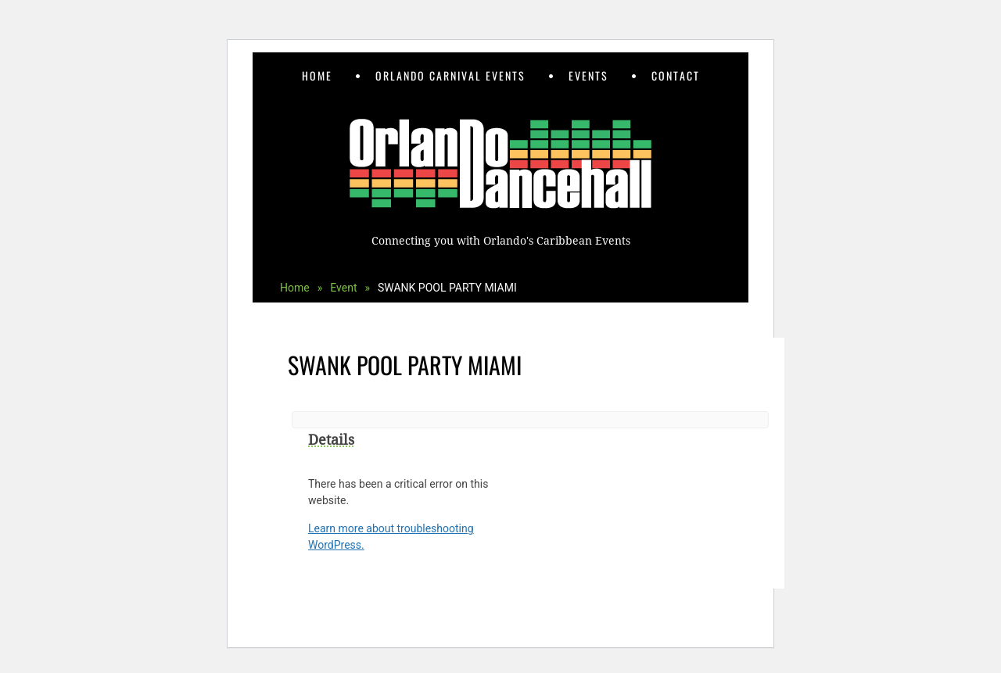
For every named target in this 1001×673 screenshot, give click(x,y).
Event (350, 288)
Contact (675, 75)
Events (588, 75)
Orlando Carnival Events (450, 75)
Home (317, 75)
